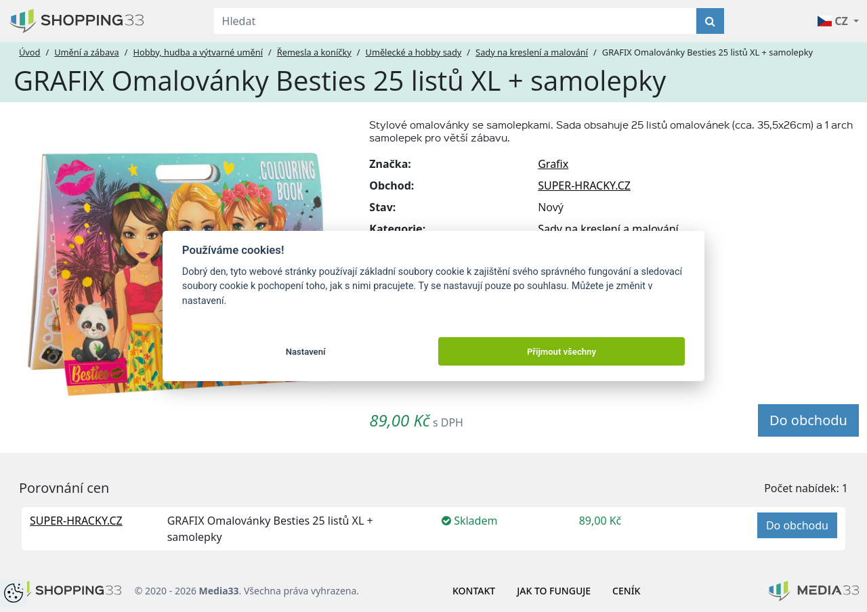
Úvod (29, 52)
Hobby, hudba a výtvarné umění (198, 52)
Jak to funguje (554, 590)
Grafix (553, 163)
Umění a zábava (86, 52)
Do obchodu (808, 420)
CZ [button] (834, 21)
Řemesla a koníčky (314, 52)
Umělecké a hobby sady (414, 52)
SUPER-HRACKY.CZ (584, 185)
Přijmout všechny (561, 352)
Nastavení (306, 352)
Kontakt (473, 590)
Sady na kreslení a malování (531, 52)
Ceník (626, 590)
